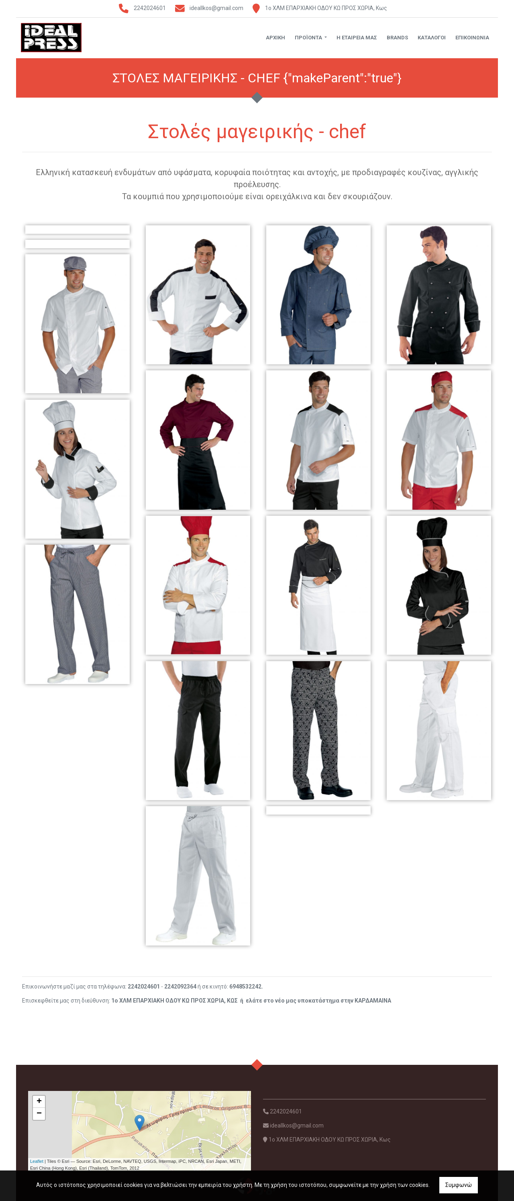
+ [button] (39, 1102)
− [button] (39, 1114)
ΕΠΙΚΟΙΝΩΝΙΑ (472, 38)
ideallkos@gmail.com (216, 8)
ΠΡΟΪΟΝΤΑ (309, 38)
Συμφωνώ (458, 1185)
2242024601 (150, 8)
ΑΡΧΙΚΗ (275, 38)
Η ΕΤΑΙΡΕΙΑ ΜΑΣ (357, 38)
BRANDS (397, 38)
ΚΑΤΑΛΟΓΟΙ (432, 38)
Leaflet (36, 1161)
